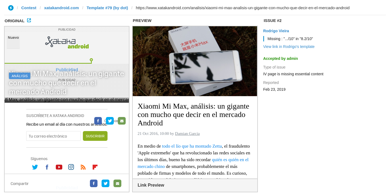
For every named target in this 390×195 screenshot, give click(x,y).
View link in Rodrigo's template (289, 46)
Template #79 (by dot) (107, 7)
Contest (29, 7)
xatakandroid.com (61, 7)
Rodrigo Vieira (276, 31)
